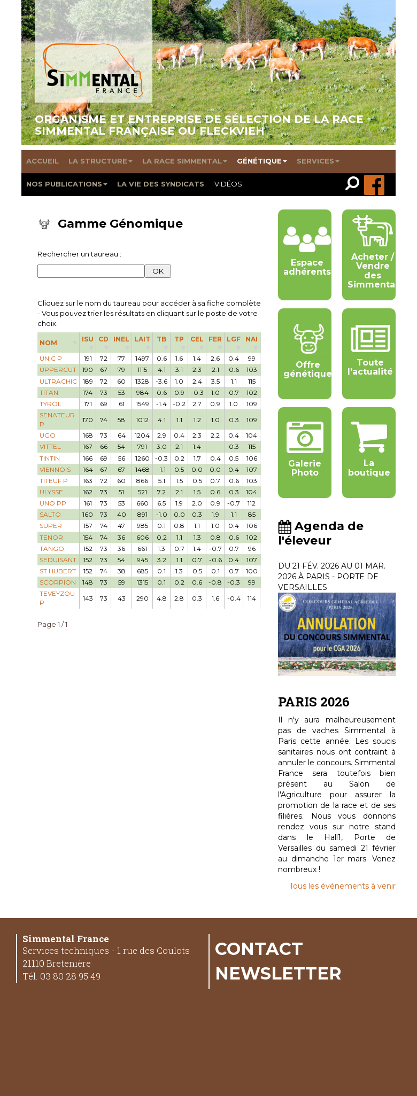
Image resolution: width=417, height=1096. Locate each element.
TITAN (49, 392)
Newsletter (278, 973)
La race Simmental (184, 161)
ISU (88, 339)
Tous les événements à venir (342, 886)
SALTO (50, 514)
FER (215, 339)
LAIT (142, 339)
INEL (121, 339)
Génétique (262, 161)
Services (318, 161)
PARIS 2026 (314, 701)
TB (161, 339)
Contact (259, 948)
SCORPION (58, 582)
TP (179, 339)
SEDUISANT (58, 560)
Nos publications (66, 184)
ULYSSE (51, 492)
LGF (234, 339)
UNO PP (53, 503)
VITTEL (50, 446)
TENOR (51, 537)
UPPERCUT (58, 370)
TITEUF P (54, 481)
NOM (48, 343)
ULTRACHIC (58, 381)
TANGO (52, 549)
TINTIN (50, 458)
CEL (197, 339)
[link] (354, 184)
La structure (100, 161)
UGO (48, 435)
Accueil (42, 161)
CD (103, 339)
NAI (251, 339)
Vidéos (228, 184)
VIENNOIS (55, 469)
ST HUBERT (58, 571)
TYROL (50, 404)
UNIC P (51, 358)
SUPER (51, 526)
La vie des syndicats (160, 184)
